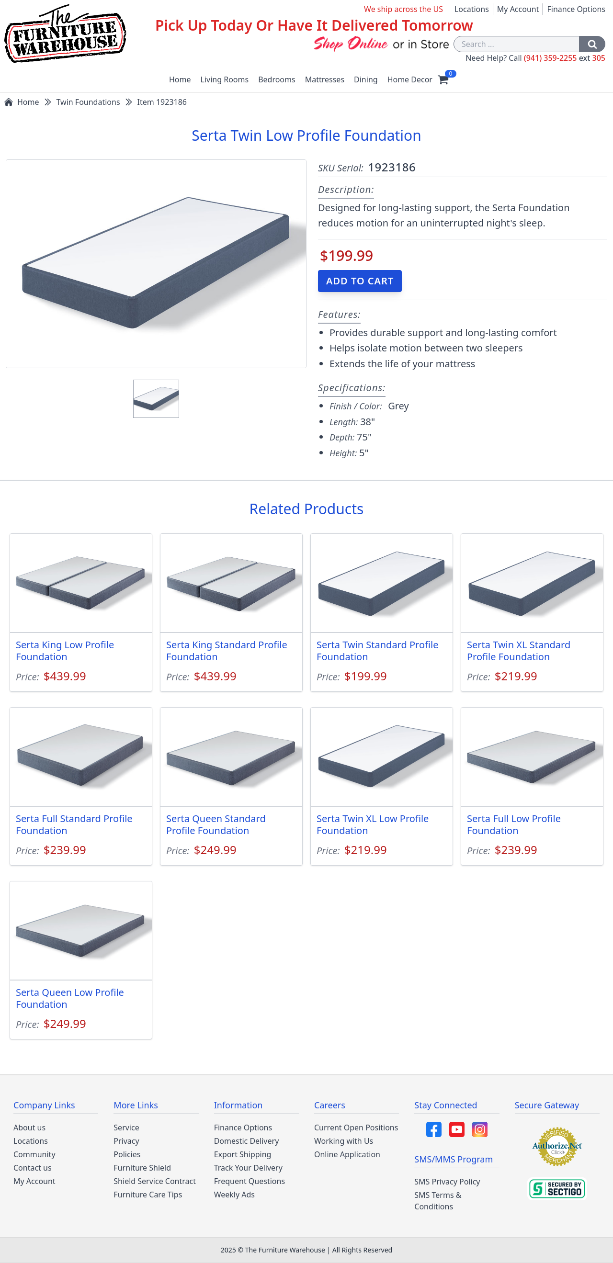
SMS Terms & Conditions (437, 1201)
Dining (366, 79)
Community (34, 1154)
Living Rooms (225, 79)
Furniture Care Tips (148, 1194)
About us (29, 1127)
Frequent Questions (249, 1181)
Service (126, 1127)
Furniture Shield (142, 1167)
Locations (471, 9)
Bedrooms (276, 79)
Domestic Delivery (246, 1141)
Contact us (32, 1167)
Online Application (347, 1154)
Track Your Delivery (248, 1167)
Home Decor (409, 79)
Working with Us (343, 1141)
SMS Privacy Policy (447, 1181)
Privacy (126, 1141)
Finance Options (576, 9)
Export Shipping (243, 1154)
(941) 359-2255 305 (564, 58)
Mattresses (324, 79)
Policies (127, 1154)
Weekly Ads (234, 1194)
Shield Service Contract (155, 1181)
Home (180, 79)
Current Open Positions (356, 1127)
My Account (518, 9)
